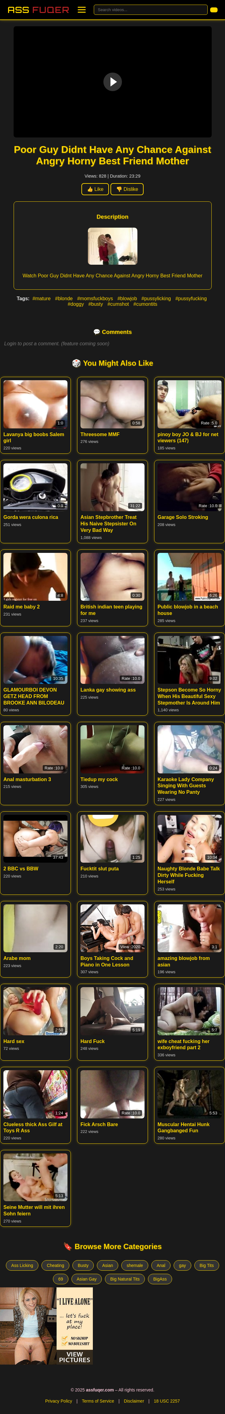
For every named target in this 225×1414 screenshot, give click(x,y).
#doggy (76, 304)
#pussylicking (156, 298)
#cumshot (118, 304)
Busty (83, 1265)
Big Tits (207, 1265)
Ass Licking (22, 1265)
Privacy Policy (58, 1401)
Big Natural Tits (125, 1279)
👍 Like (95, 189)
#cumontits (145, 304)
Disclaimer (134, 1401)
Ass (38, 9)
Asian (107, 1265)
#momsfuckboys (95, 298)
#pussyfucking (191, 298)
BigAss (160, 1279)
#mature (42, 298)
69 (60, 1279)
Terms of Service (98, 1401)
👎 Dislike (127, 189)
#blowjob (127, 298)
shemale (135, 1265)
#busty (97, 304)
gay (182, 1265)
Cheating (55, 1265)
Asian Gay (87, 1279)
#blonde (64, 298)
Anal (161, 1265)
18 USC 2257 (167, 1401)
